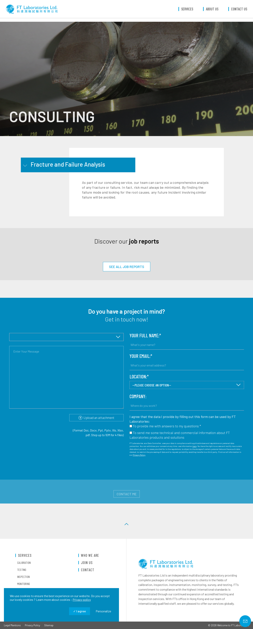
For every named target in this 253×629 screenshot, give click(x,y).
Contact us (239, 11)
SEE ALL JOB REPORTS (126, 266)
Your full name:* (145, 335)
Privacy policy (82, 599)
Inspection (23, 576)
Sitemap (48, 625)
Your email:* (141, 356)
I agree (79, 611)
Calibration (24, 562)
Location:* (139, 376)
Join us (87, 562)
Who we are (90, 555)
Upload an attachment (96, 418)
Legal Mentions (12, 625)
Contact (87, 570)
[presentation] (159, 468)
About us (212, 11)
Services (187, 11)
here (194, 446)
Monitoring (23, 583)
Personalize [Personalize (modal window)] (103, 611)
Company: (138, 396)
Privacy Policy (139, 455)
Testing (21, 569)
